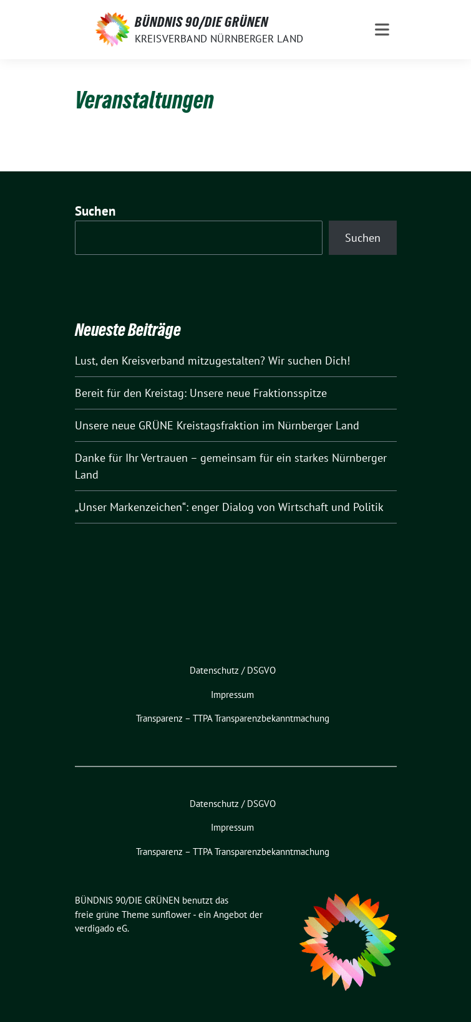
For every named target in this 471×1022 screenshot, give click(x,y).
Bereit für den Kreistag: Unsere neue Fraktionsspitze (201, 393)
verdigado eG (101, 928)
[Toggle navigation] (382, 29)
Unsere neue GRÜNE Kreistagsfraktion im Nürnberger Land (217, 425)
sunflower (171, 914)
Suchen (95, 211)
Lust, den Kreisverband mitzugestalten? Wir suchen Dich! (212, 360)
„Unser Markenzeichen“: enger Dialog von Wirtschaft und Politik (229, 507)
